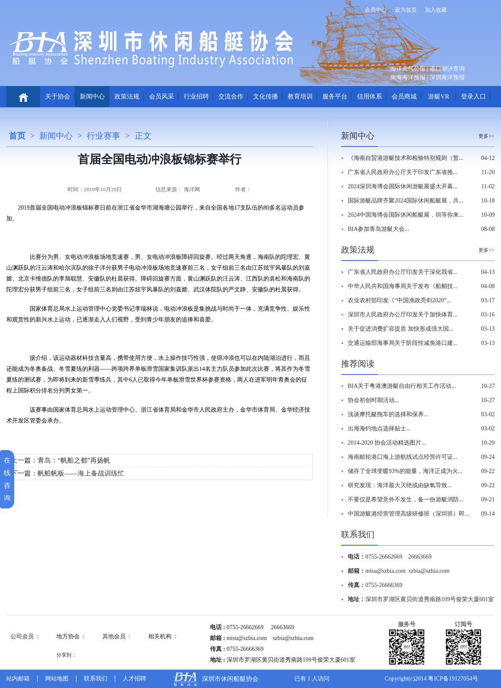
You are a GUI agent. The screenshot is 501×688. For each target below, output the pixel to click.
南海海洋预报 (407, 77)
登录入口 (473, 96)
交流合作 (230, 96)
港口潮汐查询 (447, 69)
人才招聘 (134, 678)
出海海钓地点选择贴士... (379, 428)
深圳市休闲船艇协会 (230, 678)
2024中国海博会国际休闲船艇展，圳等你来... (405, 215)
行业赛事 (103, 135)
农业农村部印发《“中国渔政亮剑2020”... (399, 300)
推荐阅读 (357, 363)
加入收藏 (436, 10)
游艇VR (438, 96)
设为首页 (406, 10)
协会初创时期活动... (373, 400)
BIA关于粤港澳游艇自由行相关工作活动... (402, 386)
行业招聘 (196, 96)
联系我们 (357, 534)
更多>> (486, 136)
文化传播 (265, 96)
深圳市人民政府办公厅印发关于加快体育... (403, 314)
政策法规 (126, 96)
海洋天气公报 (407, 69)
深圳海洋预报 (447, 77)
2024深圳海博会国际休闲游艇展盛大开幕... (403, 186)
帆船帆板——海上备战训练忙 (81, 473)
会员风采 (161, 96)
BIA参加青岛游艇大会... (378, 229)
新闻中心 (92, 96)
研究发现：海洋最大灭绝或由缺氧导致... (400, 485)
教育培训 (300, 96)
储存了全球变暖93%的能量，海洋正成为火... (405, 471)
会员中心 (376, 10)
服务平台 (334, 96)
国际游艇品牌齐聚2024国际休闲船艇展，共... (405, 200)
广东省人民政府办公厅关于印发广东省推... (403, 172)
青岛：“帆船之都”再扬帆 (74, 460)
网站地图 (56, 678)
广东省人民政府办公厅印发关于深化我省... (403, 272)
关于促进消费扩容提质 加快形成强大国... (400, 329)
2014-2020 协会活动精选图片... (387, 443)
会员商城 (404, 96)
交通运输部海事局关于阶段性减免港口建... (403, 343)
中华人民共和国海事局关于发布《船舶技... (403, 286)
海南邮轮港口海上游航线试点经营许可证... (403, 457)
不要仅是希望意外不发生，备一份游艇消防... (405, 499)
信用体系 (369, 96)
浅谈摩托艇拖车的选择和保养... (388, 414)
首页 (17, 135)
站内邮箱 (18, 678)
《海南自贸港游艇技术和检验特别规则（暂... (405, 158)
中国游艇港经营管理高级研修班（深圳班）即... (408, 514)
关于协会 (57, 96)
